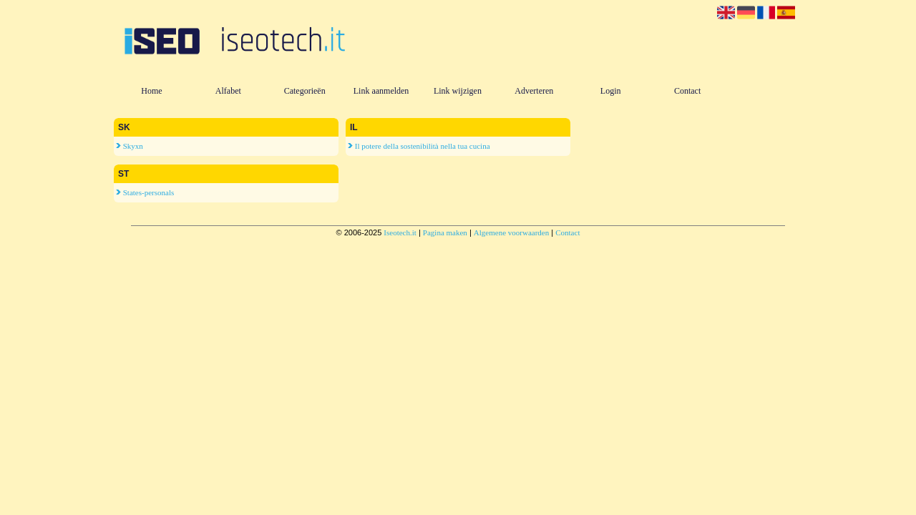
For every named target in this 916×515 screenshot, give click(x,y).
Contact (687, 91)
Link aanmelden (381, 91)
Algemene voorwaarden (511, 232)
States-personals (145, 192)
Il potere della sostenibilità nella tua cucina (419, 146)
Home (151, 91)
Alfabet (228, 91)
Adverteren (534, 91)
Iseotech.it (400, 232)
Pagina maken (445, 232)
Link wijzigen (458, 91)
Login (610, 91)
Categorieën (305, 91)
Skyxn (129, 146)
